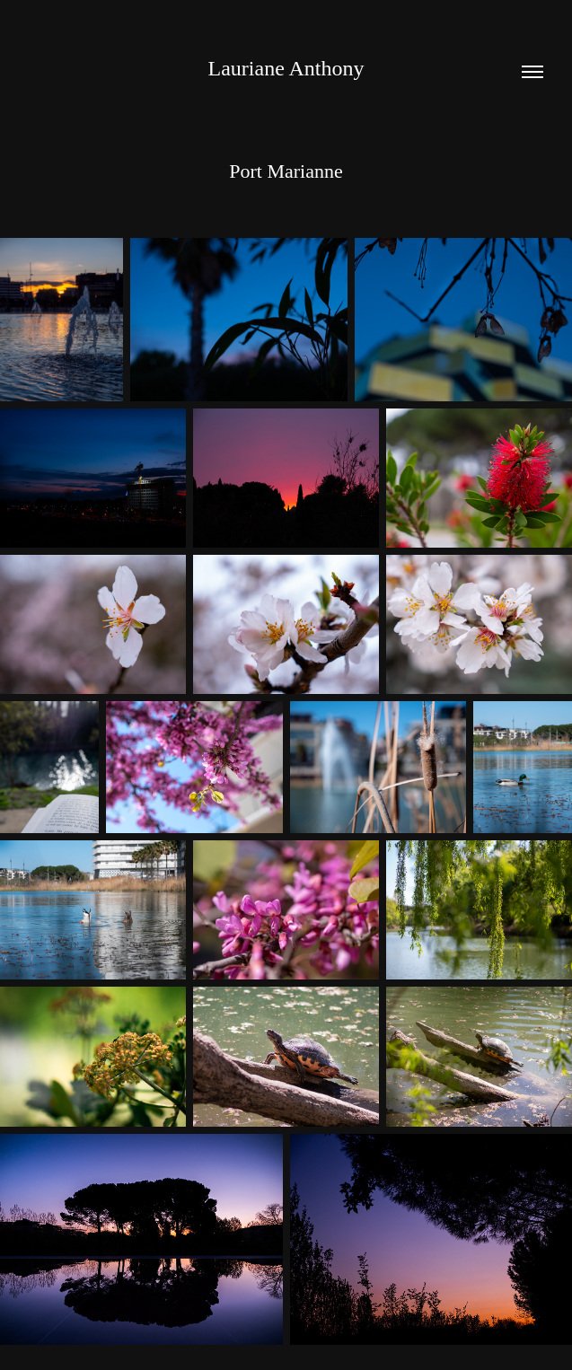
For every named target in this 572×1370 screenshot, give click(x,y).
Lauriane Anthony (286, 68)
